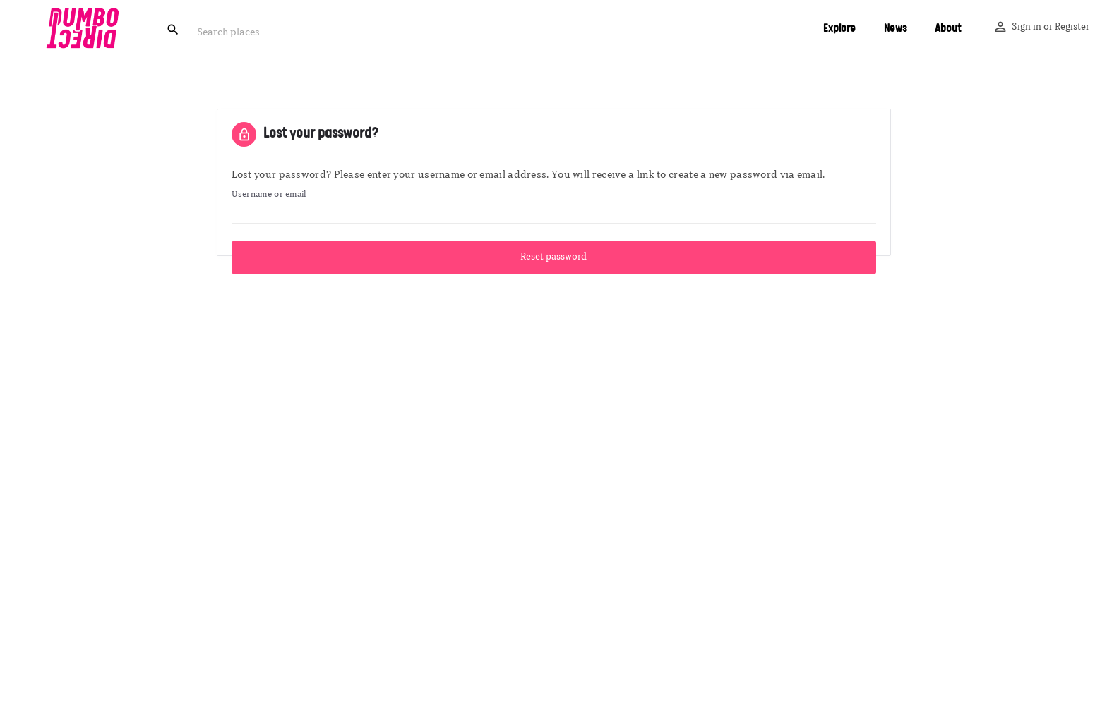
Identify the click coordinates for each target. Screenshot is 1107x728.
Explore (839, 28)
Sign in (1026, 27)
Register (1072, 27)
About (948, 28)
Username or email (269, 194)
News (895, 28)
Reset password (553, 257)
